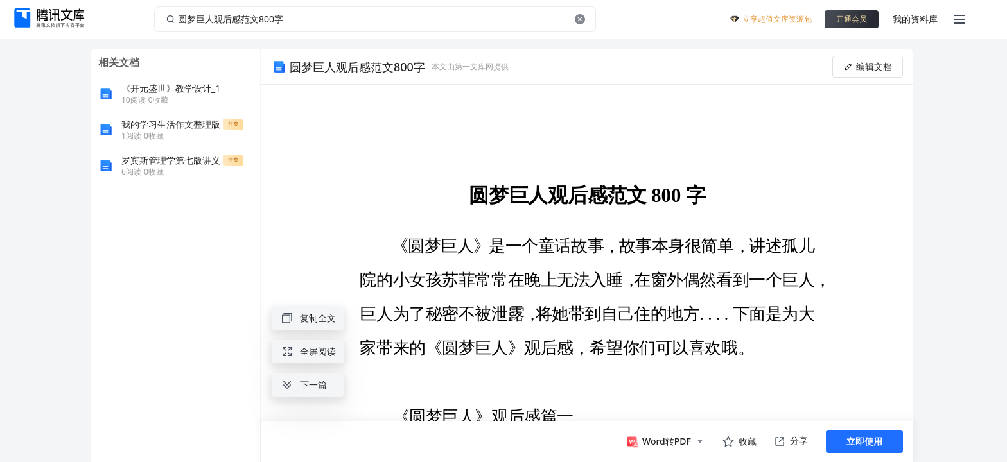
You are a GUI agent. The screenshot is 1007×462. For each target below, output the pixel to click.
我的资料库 (915, 19)
